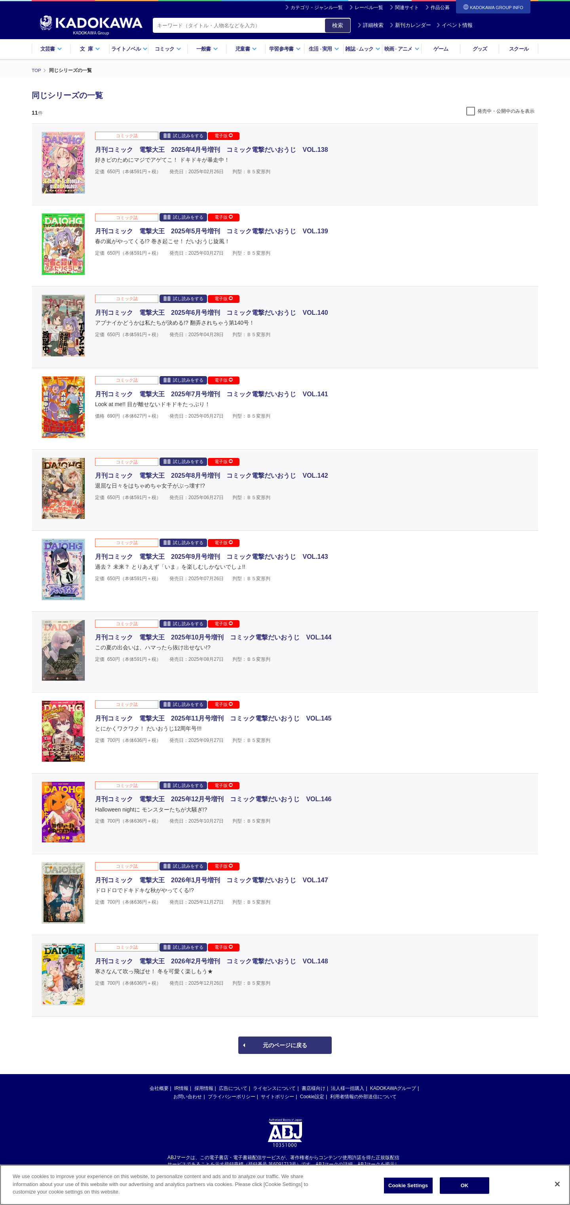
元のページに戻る (285, 1045)
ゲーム (440, 49)
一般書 (207, 49)
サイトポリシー (277, 1096)
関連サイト (407, 7)
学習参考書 (285, 49)
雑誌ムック (362, 49)
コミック (168, 49)
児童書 (246, 49)
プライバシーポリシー (231, 1096)
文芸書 (51, 49)
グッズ (480, 49)
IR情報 (181, 1088)
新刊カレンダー (410, 25)
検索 (337, 25)
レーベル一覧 (369, 7)
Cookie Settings (408, 1185)
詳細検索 (370, 25)
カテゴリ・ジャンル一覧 (317, 7)
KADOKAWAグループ (393, 1088)
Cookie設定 (312, 1096)
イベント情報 (454, 25)
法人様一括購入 (347, 1088)
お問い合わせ (187, 1096)
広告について (233, 1088)
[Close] (557, 1184)
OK (465, 1185)
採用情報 (203, 1088)
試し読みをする (183, 135)
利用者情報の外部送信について (363, 1096)
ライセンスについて (274, 1088)
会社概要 (159, 1088)
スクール (518, 49)
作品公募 (440, 7)
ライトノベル (129, 49)
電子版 (224, 135)
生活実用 (324, 49)
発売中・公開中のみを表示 (505, 111)
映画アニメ (402, 49)
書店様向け (313, 1088)
